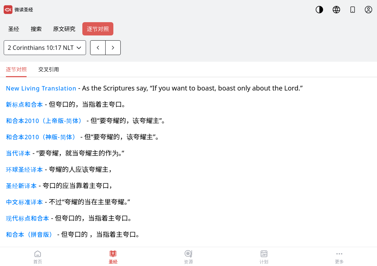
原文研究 (64, 29)
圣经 (13, 29)
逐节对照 (98, 29)
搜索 (36, 29)
